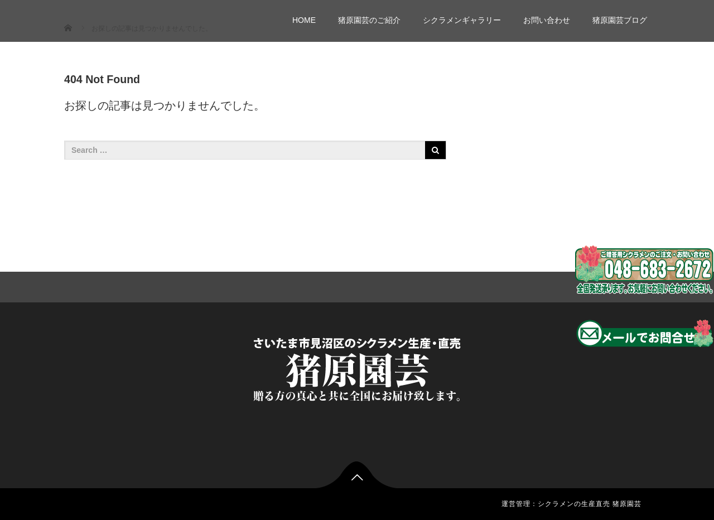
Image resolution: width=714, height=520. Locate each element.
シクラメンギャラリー (462, 20)
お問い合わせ (546, 20)
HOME (304, 20)
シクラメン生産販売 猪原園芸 (155, 15)
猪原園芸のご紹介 (369, 20)
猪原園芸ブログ (619, 20)
